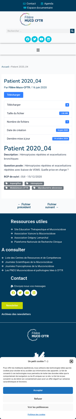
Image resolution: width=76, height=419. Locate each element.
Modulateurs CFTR (17, 188)
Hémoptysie (34, 183)
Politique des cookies (36, 414)
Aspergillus (13, 183)
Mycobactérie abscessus (47, 188)
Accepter (38, 390)
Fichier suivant (51, 206)
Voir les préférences (38, 407)
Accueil (5, 66)
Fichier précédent (24, 206)
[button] (71, 361)
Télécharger (13, 94)
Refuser (38, 398)
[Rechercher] (72, 31)
